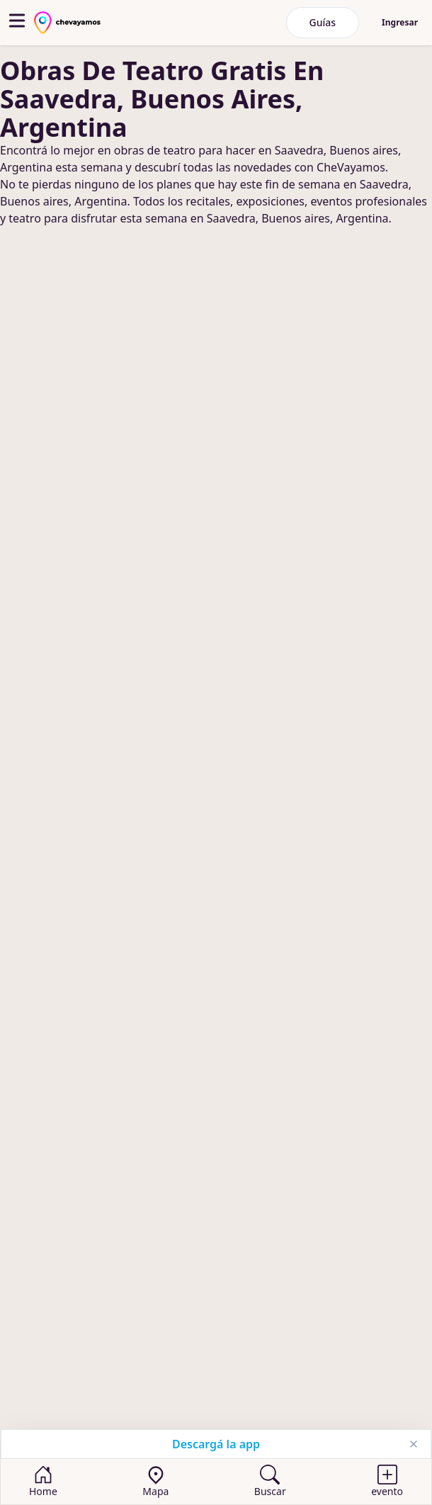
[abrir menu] (17, 20)
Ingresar (400, 22)
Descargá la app (216, 1444)
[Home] (43, 1482)
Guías (322, 22)
